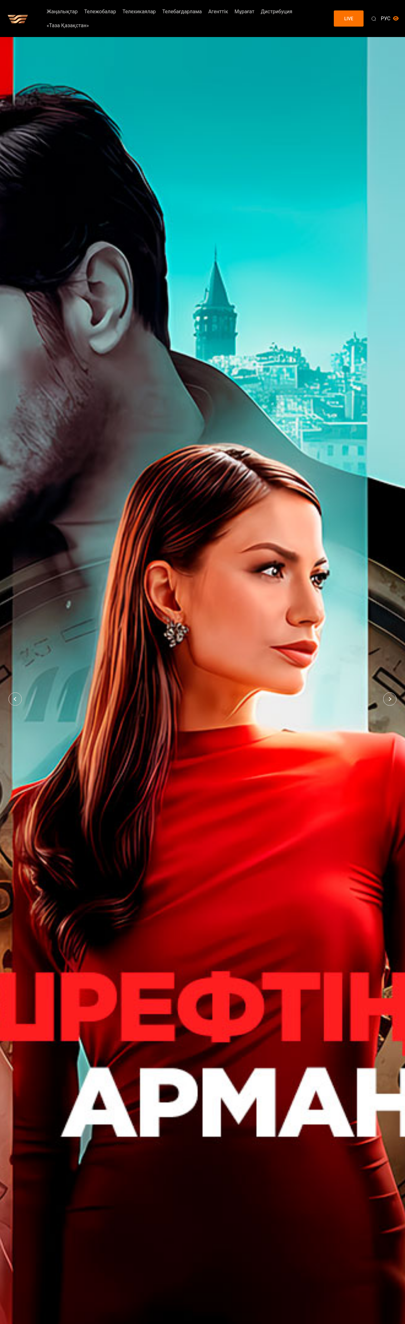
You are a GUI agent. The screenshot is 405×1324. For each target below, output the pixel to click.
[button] (15, 699)
